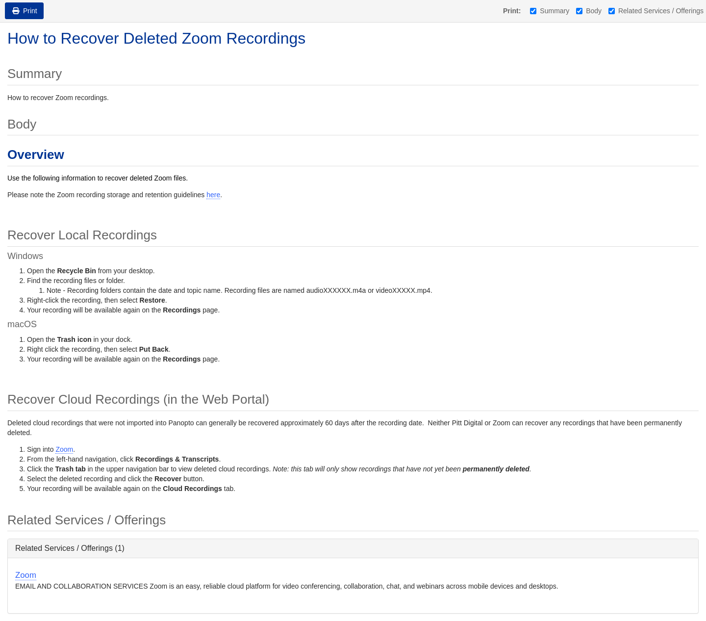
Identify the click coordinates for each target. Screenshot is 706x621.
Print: (512, 11)
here (213, 195)
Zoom (64, 449)
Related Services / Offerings (656, 11)
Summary (549, 11)
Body (589, 11)
